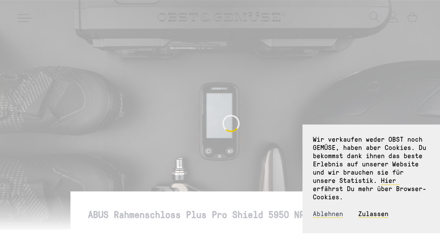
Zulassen (373, 213)
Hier (390, 180)
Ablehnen (328, 213)
